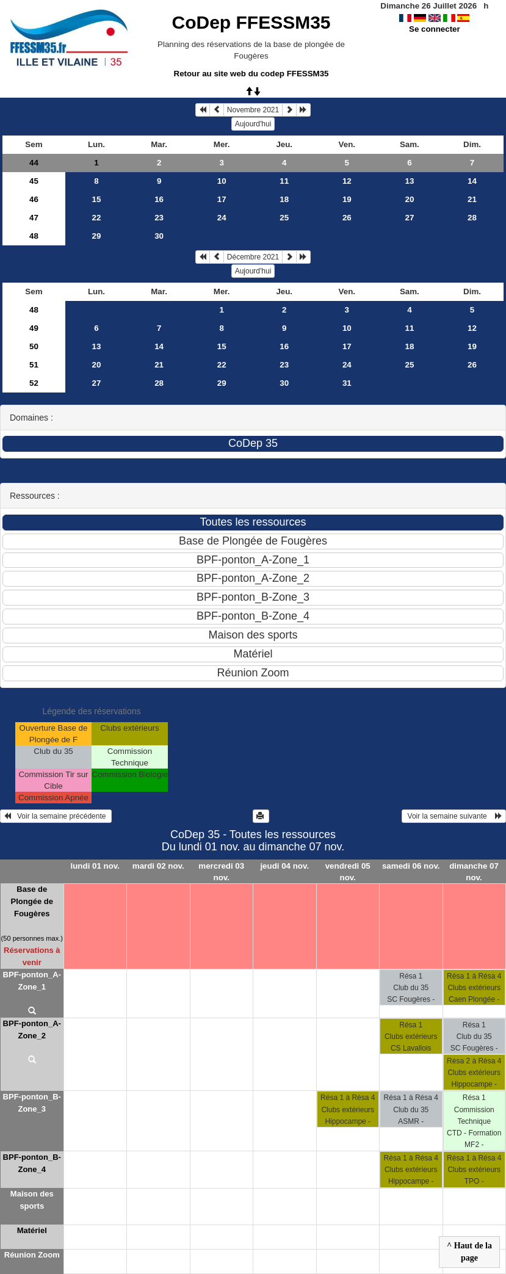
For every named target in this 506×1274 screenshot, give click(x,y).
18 (284, 199)
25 (284, 217)
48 (33, 236)
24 (221, 217)
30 (159, 236)
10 (221, 181)
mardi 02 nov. (158, 865)
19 (347, 199)
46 (33, 199)
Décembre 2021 (253, 257)
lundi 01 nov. (95, 865)
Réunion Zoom (32, 1254)
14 (472, 181)
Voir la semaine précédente (56, 816)
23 (159, 217)
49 (33, 328)
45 (33, 181)
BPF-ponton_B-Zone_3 (32, 1102)
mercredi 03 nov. (221, 871)
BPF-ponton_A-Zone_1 (32, 980)
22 (96, 217)
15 (96, 199)
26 (347, 217)
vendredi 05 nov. (347, 871)
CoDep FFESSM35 (251, 22)
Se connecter (434, 29)
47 (33, 217)
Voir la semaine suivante (453, 816)
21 (472, 199)
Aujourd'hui (253, 124)
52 (33, 383)
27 (409, 217)
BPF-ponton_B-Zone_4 (32, 1163)
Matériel (32, 1230)
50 (33, 346)
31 (347, 383)
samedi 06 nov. (411, 865)
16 (159, 199)
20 (409, 199)
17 (221, 199)
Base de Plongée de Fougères (32, 901)
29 (96, 236)
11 (284, 181)
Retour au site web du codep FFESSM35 (251, 73)
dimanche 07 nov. (474, 871)
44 (33, 162)
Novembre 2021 (253, 110)
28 (472, 217)
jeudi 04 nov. (284, 865)
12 (347, 181)
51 (33, 364)
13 (409, 181)
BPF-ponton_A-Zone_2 (32, 1029)
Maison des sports (32, 1200)
